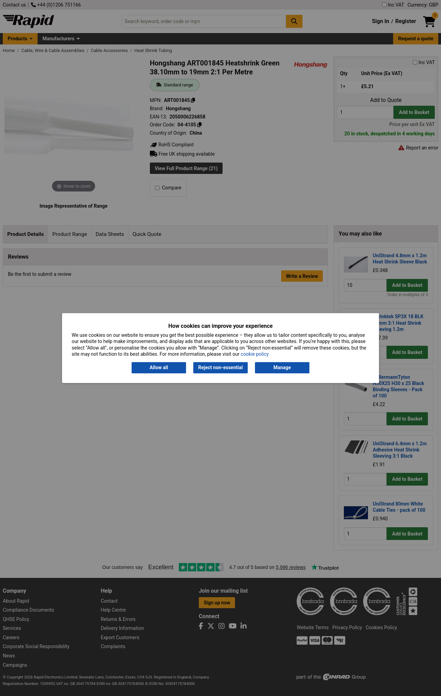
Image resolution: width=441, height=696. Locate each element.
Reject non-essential (220, 368)
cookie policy (255, 354)
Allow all (159, 368)
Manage (282, 368)
